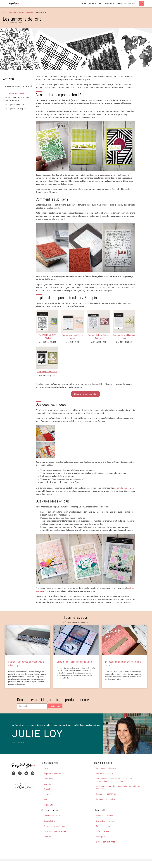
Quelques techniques (14, 104)
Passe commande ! (103, 819)
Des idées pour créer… (53, 809)
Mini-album (48, 777)
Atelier (83, 3)
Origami (47, 787)
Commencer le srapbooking (54, 819)
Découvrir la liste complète (85, 394)
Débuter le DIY (49, 814)
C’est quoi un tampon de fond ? (18, 88)
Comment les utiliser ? (15, 93)
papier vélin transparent (123, 481)
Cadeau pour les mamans (106, 787)
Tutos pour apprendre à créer (55, 824)
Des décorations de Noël (105, 767)
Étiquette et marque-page (53, 767)
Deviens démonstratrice (105, 835)
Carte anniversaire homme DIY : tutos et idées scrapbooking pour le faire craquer (114, 773)
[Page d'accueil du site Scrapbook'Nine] (14, 3)
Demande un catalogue (105, 814)
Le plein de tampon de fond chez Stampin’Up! (17, 99)
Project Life (48, 798)
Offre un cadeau (102, 824)
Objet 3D (47, 782)
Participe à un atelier (104, 830)
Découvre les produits (104, 809)
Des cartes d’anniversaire (106, 761)
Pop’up (46, 793)
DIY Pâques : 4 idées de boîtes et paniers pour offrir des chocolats (118, 780)
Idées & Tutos (122, 3)
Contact (131, 3)
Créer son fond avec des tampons (76, 615)
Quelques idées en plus (15, 108)
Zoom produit (49, 830)
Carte (46, 761)
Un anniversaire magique (106, 792)
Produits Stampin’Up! (107, 3)
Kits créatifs (92, 3)
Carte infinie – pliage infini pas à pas (74, 655)
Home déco (48, 772)
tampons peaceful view (47, 371)
